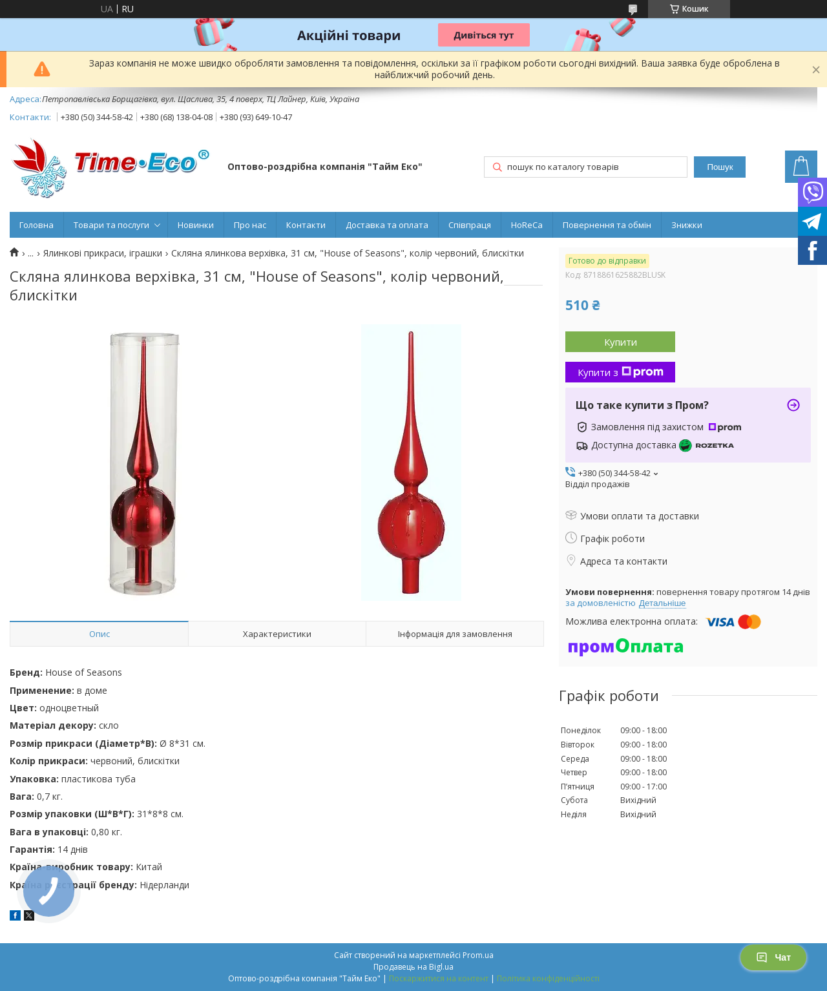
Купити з (621, 372)
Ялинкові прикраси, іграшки (102, 253)
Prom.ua (478, 955)
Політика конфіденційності (548, 978)
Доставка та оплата (387, 225)
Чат (773, 957)
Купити (620, 341)
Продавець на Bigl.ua (413, 966)
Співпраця (469, 225)
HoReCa (527, 225)
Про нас (250, 225)
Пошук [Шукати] (720, 167)
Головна (36, 225)
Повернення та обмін (607, 225)
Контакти (306, 225)
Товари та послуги (111, 225)
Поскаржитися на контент (438, 978)
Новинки (196, 225)
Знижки (686, 225)
